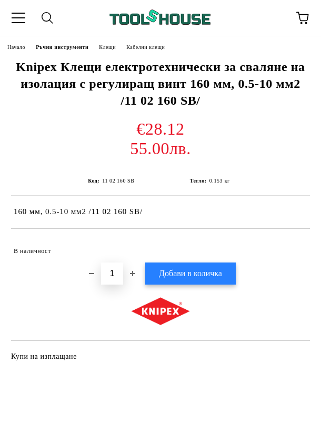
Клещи (107, 47)
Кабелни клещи (145, 47)
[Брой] (112, 274)
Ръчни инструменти (62, 47)
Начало (16, 47)
